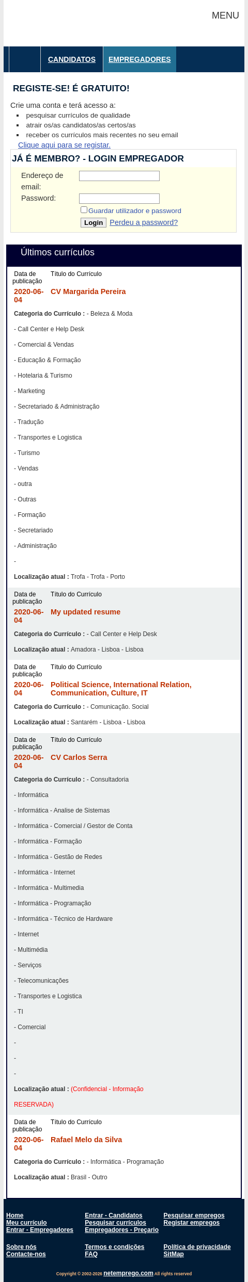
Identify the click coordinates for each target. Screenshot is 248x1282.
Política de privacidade (197, 1247)
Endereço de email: (42, 181)
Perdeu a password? (144, 222)
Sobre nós (21, 1247)
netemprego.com (128, 1273)
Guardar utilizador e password (134, 211)
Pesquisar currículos (115, 1222)
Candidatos (72, 59)
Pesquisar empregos (194, 1215)
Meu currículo (26, 1222)
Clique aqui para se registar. (64, 145)
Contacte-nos (26, 1254)
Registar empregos (192, 1222)
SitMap (174, 1254)
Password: (38, 198)
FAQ (91, 1254)
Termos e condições (114, 1247)
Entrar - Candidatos (113, 1215)
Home (14, 1215)
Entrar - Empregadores (39, 1230)
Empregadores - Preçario (122, 1230)
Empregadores (140, 59)
